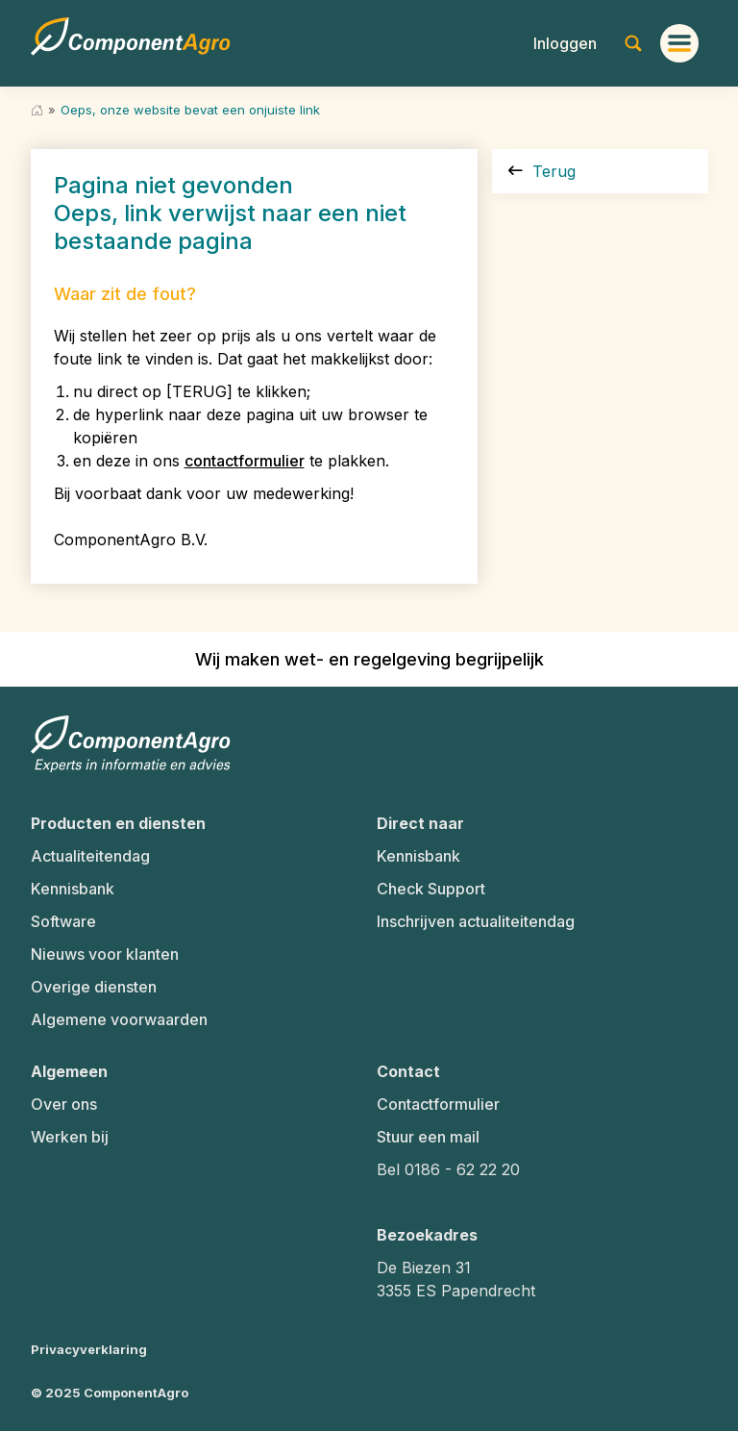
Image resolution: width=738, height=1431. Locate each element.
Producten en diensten (118, 823)
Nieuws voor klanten (105, 954)
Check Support (431, 888)
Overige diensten (94, 986)
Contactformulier (438, 1104)
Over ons (64, 1104)
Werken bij (70, 1136)
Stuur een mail (428, 1136)
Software (63, 921)
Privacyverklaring (89, 1349)
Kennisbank (72, 888)
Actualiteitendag (90, 856)
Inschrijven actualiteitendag (476, 921)
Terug (541, 171)
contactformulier (244, 460)
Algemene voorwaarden (119, 1019)
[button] (565, 43)
